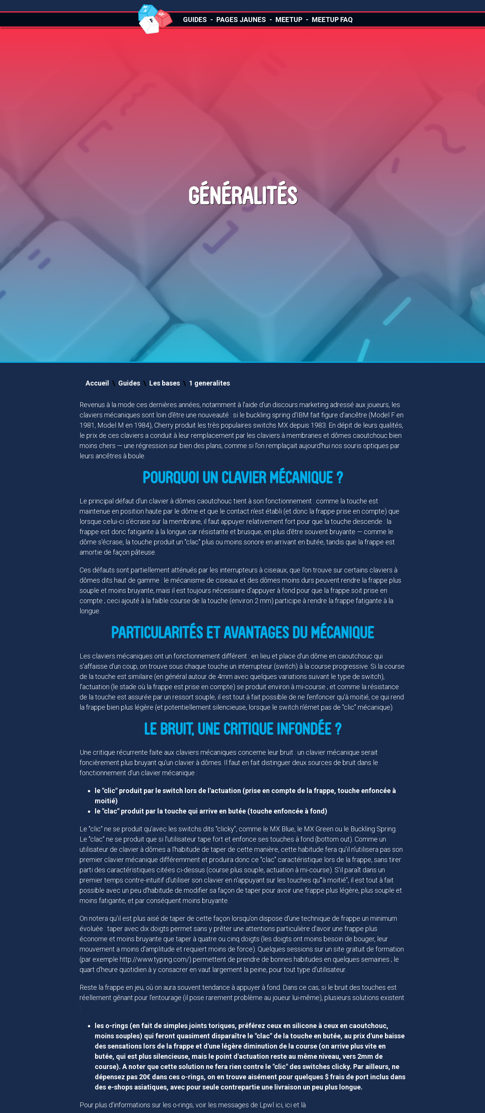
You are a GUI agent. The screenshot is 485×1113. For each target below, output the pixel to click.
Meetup (288, 20)
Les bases (164, 383)
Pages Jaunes (241, 20)
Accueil (97, 383)
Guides (195, 20)
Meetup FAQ (332, 20)
